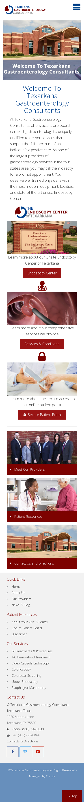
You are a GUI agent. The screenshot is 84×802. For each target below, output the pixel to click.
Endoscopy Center (42, 273)
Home (16, 586)
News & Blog (21, 605)
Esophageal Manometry (29, 688)
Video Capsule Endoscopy (31, 663)
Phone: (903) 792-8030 (25, 729)
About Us (18, 593)
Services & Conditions (42, 343)
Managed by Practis (42, 776)
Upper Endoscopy (25, 681)
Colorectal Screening (26, 675)
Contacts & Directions (22, 741)
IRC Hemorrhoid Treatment (31, 657)
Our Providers (21, 599)
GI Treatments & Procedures (32, 651)
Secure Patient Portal (42, 414)
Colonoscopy (21, 669)
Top (72, 796)
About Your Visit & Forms (30, 622)
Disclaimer (19, 634)
